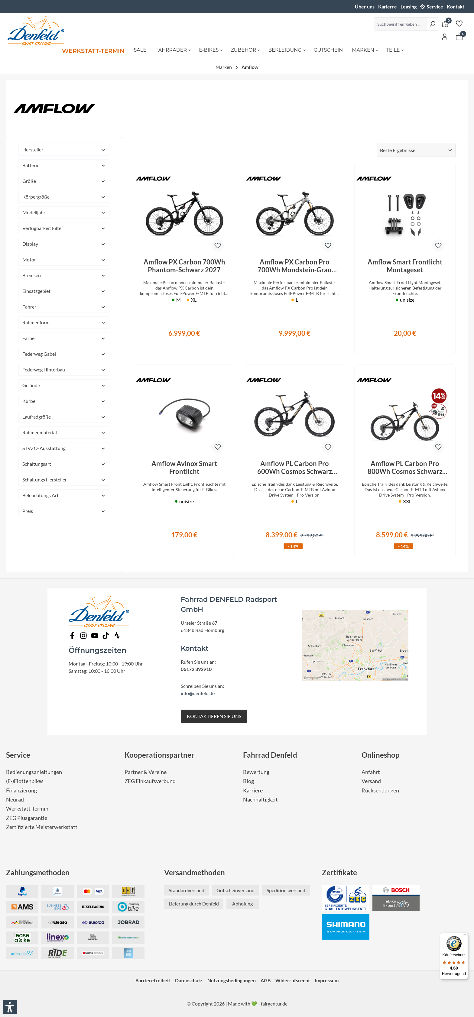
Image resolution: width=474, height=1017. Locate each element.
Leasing (409, 6)
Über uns (365, 6)
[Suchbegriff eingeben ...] (401, 24)
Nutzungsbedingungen (231, 980)
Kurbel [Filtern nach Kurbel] (64, 401)
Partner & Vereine (146, 772)
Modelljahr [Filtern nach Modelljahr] (64, 212)
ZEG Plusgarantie (26, 818)
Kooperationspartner (159, 754)
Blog (248, 781)
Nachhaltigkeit (260, 799)
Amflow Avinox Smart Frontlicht (184, 467)
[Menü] (464, 936)
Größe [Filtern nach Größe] (64, 181)
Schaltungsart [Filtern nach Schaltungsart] (64, 464)
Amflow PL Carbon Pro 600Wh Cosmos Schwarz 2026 (294, 467)
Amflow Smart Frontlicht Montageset (405, 266)
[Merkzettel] (459, 23)
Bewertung (256, 772)
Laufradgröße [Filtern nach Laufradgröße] (64, 416)
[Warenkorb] (459, 37)
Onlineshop (381, 754)
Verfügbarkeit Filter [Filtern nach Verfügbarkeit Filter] (64, 228)
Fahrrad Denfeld (270, 754)
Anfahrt (371, 772)
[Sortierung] (416, 150)
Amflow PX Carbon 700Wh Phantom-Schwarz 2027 (184, 266)
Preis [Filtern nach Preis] (64, 511)
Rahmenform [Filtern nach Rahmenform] (64, 322)
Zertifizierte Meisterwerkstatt (41, 827)
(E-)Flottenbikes (25, 781)
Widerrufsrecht (292, 980)
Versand (371, 781)
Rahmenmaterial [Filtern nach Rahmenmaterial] (64, 432)
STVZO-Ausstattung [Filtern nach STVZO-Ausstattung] (64, 448)
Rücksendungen (380, 790)
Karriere (253, 790)
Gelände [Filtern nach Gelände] (64, 385)
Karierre (387, 6)
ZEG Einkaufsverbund (150, 781)
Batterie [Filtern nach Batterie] (64, 165)
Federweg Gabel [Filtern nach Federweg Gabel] (64, 354)
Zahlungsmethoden (38, 872)
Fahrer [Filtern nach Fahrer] (64, 306)
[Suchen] (432, 24)
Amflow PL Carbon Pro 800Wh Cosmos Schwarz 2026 (405, 467)
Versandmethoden (194, 872)
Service (435, 6)
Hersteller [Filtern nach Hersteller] (64, 149)
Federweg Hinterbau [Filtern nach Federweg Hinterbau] (64, 369)
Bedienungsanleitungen (34, 772)
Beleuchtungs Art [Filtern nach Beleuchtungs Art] (64, 495)
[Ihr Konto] (444, 37)
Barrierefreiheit (152, 980)
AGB (266, 980)
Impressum (327, 980)
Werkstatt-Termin (27, 808)
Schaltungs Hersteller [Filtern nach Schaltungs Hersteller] (64, 479)
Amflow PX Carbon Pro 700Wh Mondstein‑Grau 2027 (295, 266)
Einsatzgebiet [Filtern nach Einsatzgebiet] (64, 291)
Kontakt (455, 6)
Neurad (15, 799)
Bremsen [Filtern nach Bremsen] (64, 275)
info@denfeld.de (198, 693)
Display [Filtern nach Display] (64, 244)
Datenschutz (189, 980)
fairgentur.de (274, 1003)
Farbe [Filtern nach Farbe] (64, 338)
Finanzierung (21, 790)
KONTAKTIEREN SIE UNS (214, 716)
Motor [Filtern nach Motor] (64, 259)
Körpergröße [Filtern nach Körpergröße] (64, 196)
